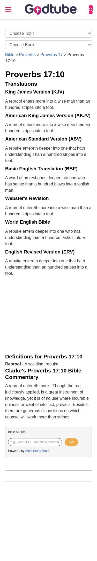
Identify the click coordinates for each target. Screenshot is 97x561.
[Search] (91, 9)
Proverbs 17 (51, 54)
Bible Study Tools (37, 451)
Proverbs (27, 54)
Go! (71, 442)
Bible (9, 54)
